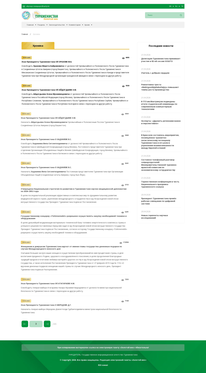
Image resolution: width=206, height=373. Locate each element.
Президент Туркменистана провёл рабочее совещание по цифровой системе (158, 201)
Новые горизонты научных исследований (154, 216)
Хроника (36, 34)
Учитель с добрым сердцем (155, 73)
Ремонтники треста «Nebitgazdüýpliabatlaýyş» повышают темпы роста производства (160, 87)
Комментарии (75, 25)
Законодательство (57, 25)
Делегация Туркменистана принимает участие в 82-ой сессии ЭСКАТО (160, 59)
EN (170, 6)
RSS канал (103, 365)
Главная (30, 25)
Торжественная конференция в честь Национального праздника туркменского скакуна (160, 184)
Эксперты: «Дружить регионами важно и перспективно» (161, 122)
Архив (87, 25)
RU (176, 6)
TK (182, 6)
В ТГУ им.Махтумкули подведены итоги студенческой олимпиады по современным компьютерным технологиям (159, 105)
